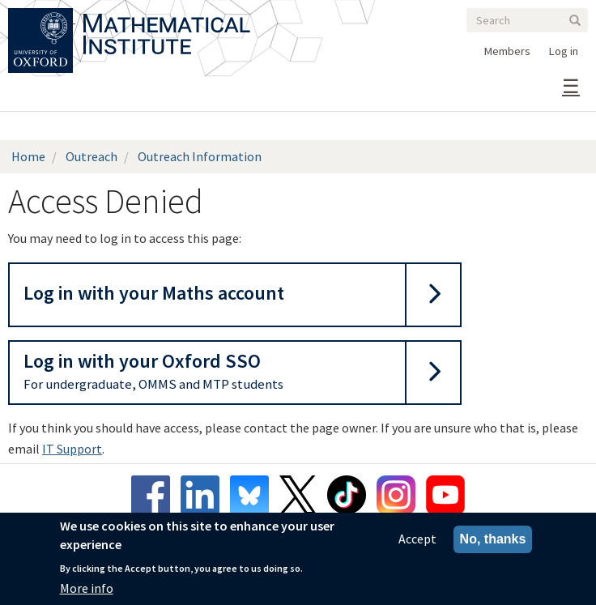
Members (507, 51)
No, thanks (493, 541)
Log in (563, 51)
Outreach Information (200, 156)
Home (28, 156)
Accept (417, 541)
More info (86, 590)
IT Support (72, 449)
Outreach (91, 156)
